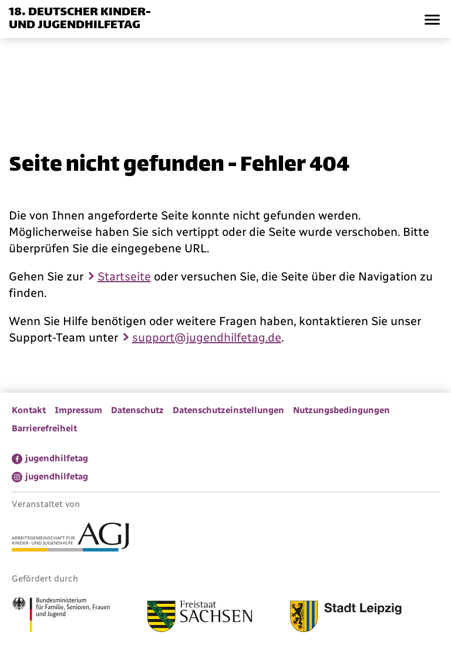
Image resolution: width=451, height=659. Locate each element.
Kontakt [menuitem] (29, 410)
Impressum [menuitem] (78, 410)
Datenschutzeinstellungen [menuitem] (228, 410)
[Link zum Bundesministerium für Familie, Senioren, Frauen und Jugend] (61, 616)
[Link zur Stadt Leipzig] (346, 618)
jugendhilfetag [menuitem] (56, 458)
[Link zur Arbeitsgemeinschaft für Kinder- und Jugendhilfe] (70, 538)
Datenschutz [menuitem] (137, 410)
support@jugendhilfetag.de (206, 337)
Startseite (124, 276)
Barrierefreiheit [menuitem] (44, 428)
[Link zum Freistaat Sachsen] (200, 618)
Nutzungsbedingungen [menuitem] (341, 410)
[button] (432, 19)
